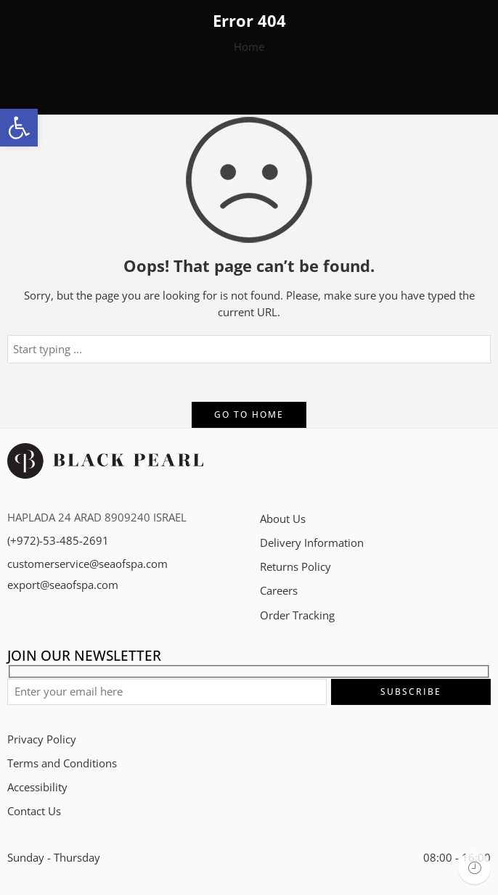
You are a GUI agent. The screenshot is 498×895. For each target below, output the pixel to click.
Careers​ (279, 591)
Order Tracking (297, 615)
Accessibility (37, 787)
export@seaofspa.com (62, 585)
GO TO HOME (249, 414)
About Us (283, 519)
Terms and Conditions (62, 763)
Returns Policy (295, 567)
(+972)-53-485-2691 (58, 541)
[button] (19, 128)
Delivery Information (312, 543)
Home (249, 47)
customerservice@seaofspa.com (87, 564)
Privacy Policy (41, 739)
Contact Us (34, 811)
